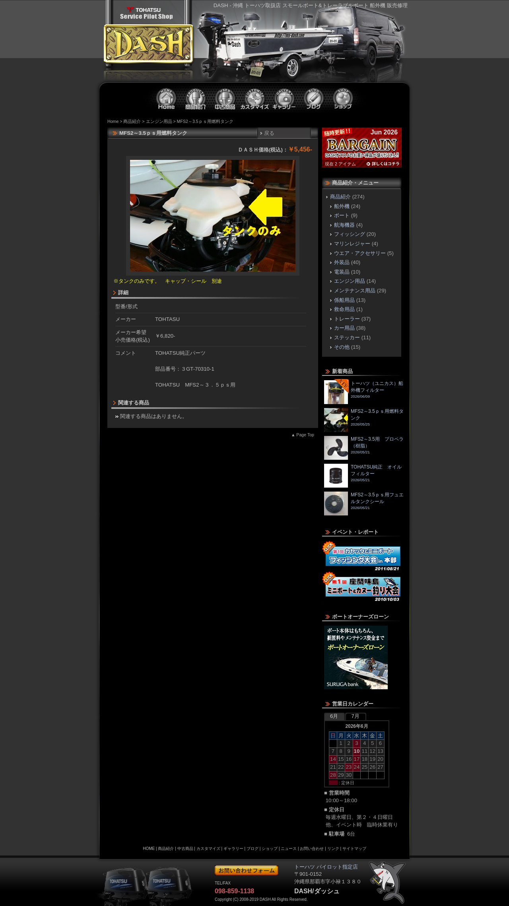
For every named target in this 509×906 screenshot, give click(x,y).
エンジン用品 (159, 121)
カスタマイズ (255, 98)
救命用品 (344, 309)
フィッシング (349, 234)
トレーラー (347, 319)
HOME (149, 848)
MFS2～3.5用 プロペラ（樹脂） (364, 448)
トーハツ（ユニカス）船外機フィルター (363, 392)
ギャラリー (284, 98)
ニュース (289, 848)
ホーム (166, 98)
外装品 (342, 262)
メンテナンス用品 (354, 291)
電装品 (342, 272)
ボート (342, 215)
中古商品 (225, 98)
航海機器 (344, 225)
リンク (333, 848)
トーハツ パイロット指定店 (146, 13)
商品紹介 (196, 98)
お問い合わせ (312, 848)
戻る (269, 133)
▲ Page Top (302, 434)
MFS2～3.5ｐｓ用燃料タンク (364, 420)
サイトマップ (354, 848)
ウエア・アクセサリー (360, 253)
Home (113, 121)
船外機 (342, 206)
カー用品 (344, 328)
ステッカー (347, 337)
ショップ (343, 98)
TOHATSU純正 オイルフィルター (363, 476)
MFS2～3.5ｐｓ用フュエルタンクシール (364, 503)
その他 (342, 347)
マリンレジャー (352, 244)
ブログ (313, 98)
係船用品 (344, 300)
